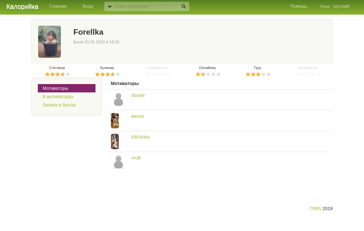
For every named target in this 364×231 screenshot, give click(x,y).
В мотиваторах (58, 96)
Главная (60, 6)
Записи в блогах (59, 104)
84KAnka (140, 137)
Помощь (300, 6)
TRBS (315, 208)
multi (136, 157)
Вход (89, 6)
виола (137, 116)
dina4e (138, 95)
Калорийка (22, 6)
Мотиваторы (55, 88)
